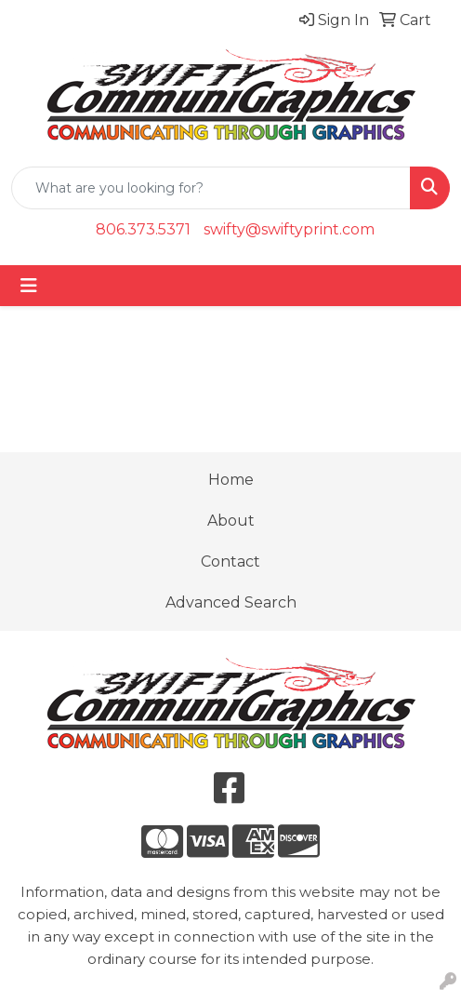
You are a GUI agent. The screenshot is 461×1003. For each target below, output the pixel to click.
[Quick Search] (211, 188)
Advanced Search (230, 602)
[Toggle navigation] (28, 286)
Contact (230, 561)
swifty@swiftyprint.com (289, 229)
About (231, 520)
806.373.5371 (143, 229)
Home (231, 479)
